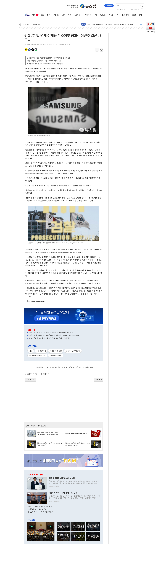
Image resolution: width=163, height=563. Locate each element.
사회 (69, 15)
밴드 (36, 49)
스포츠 (134, 15)
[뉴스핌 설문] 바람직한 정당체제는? (40, 512)
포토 (42, 15)
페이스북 (29, 49)
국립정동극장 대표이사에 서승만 (62, 478)
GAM (141, 15)
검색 (142, 6)
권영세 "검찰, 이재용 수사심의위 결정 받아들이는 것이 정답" (50, 338)
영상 (35, 15)
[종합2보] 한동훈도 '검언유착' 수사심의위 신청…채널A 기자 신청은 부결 (54, 335)
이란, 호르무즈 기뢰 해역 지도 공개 (63, 493)
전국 (117, 15)
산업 (95, 15)
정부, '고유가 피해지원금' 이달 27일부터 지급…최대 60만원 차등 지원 (110, 24)
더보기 (141, 24)
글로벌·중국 (78, 15)
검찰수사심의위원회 (73, 351)
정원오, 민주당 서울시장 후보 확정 (40, 506)
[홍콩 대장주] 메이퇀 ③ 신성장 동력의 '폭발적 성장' (49, 444)
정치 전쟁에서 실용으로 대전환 (93, 537)
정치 (48, 15)
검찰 (30, 351)
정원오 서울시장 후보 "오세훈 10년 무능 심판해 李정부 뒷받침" (93, 527)
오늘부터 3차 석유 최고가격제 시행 (78, 537)
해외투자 (88, 15)
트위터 (32, 49)
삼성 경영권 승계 (56, 355)
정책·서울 (56, 15)
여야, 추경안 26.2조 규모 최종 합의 (78, 527)
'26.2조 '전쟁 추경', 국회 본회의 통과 (41, 537)
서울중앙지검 (41, 351)
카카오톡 (26, 49)
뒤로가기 (31, 379)
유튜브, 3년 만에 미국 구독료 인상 (76, 433)
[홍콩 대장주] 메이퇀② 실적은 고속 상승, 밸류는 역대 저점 (77, 444)
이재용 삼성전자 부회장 (37, 355)
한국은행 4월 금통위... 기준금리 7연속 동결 (63, 537)
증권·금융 (103, 15)
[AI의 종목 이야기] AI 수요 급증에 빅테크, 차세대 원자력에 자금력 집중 (49, 433)
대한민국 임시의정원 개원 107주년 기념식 (63, 527)
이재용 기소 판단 (56, 351)
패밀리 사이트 (135, 9)
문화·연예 (125, 15)
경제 (63, 15)
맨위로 (98, 379)
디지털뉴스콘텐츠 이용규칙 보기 (38, 374)
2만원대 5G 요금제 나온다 (37, 509)
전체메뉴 (21, 14)
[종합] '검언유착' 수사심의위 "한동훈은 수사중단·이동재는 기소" (51, 332)
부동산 (111, 15)
